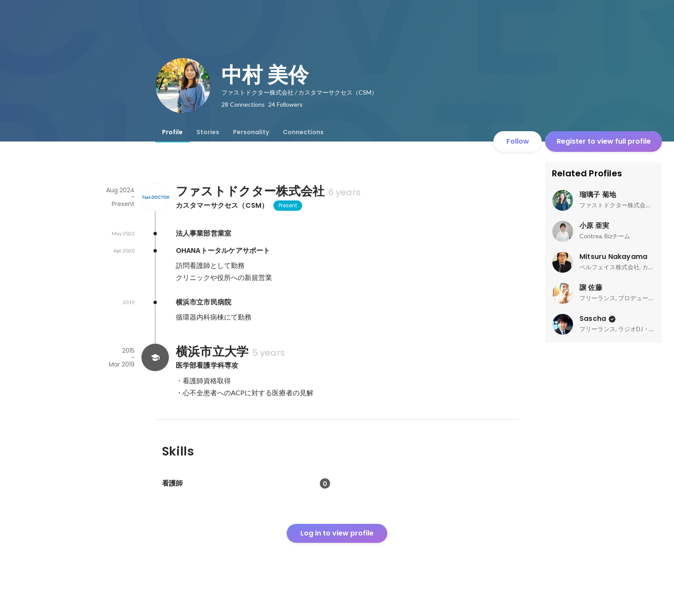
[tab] (172, 132)
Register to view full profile (604, 141)
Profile (172, 132)
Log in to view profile (337, 533)
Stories (207, 132)
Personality (251, 132)
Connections (303, 132)
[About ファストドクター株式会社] (155, 197)
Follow (517, 141)
